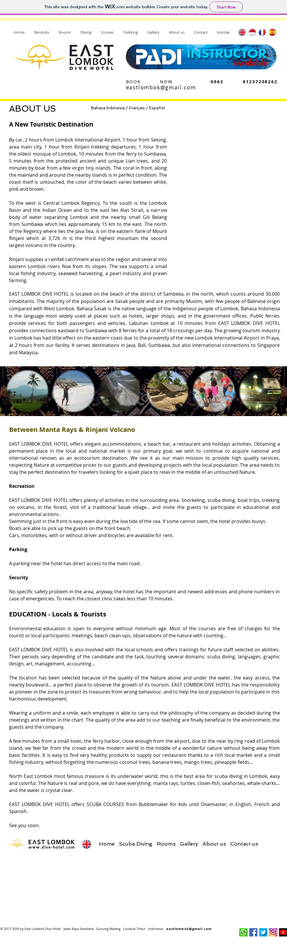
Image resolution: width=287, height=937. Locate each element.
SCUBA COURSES (105, 804)
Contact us (244, 844)
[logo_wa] (243, 932)
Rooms (166, 844)
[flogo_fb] (253, 932)
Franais (137, 107)
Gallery (189, 844)
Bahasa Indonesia (108, 107)
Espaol (157, 107)
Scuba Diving (135, 844)
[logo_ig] (273, 932)
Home (107, 844)
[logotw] (263, 932)
